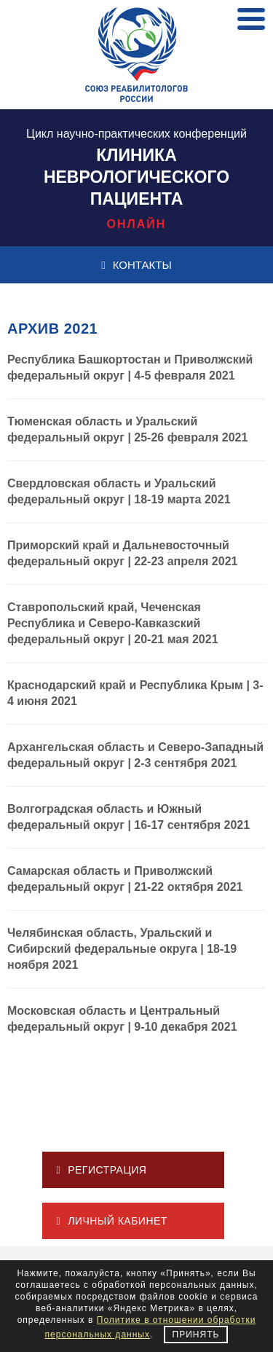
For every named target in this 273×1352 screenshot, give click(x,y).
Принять (196, 1334)
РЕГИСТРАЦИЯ (102, 1170)
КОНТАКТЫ (136, 265)
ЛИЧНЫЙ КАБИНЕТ (112, 1221)
